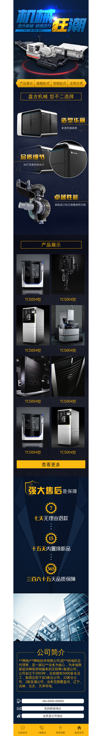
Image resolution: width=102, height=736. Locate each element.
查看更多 (51, 464)
